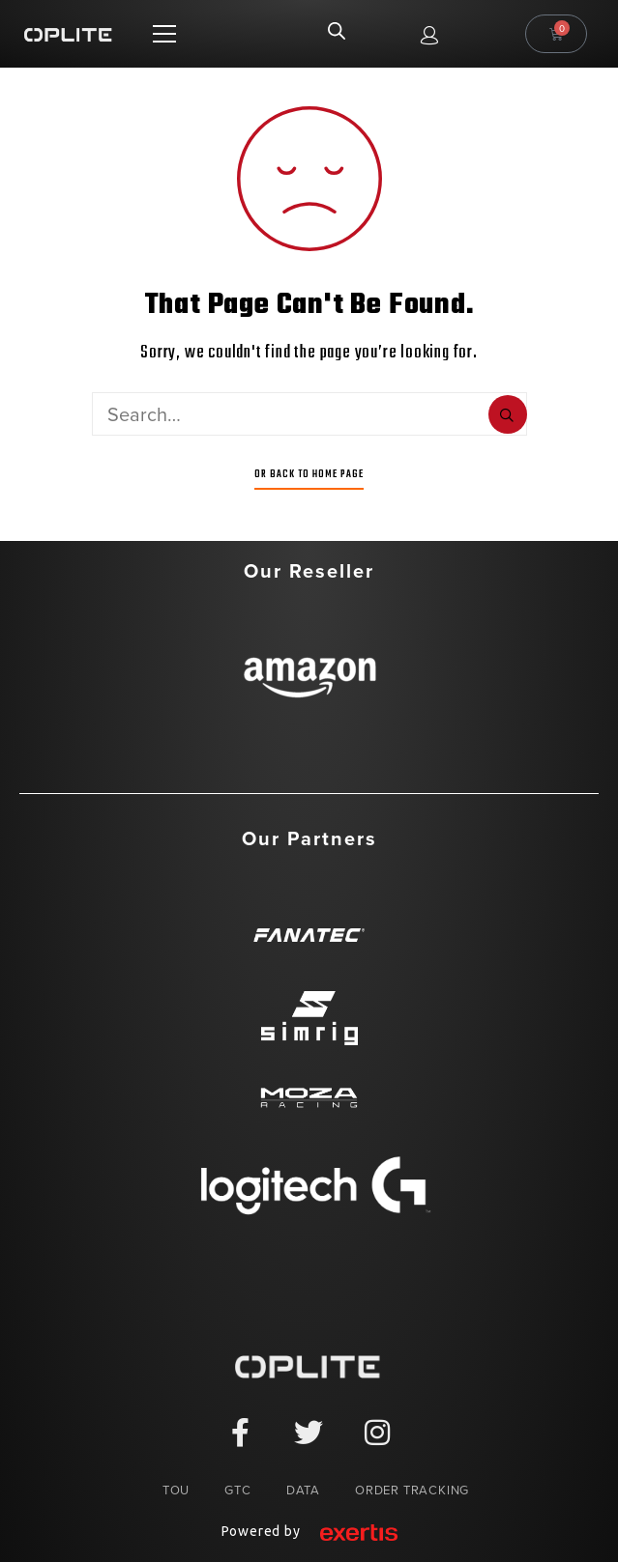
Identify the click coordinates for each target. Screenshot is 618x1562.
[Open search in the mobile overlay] (336, 33)
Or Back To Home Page (309, 474)
